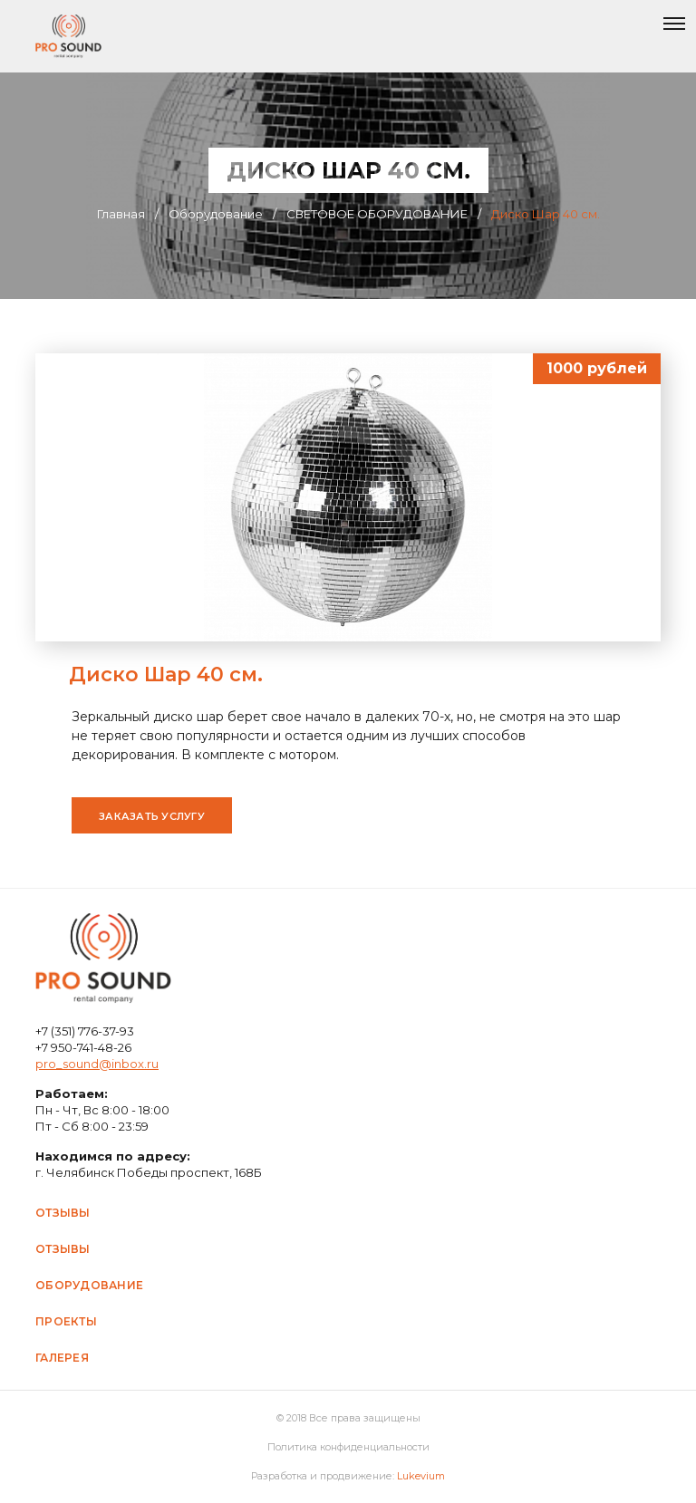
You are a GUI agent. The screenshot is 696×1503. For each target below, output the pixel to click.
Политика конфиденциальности (348, 1446)
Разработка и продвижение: (348, 1475)
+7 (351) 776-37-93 (84, 1031)
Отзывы (63, 1212)
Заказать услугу (152, 816)
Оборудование (89, 1285)
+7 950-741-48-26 (83, 1047)
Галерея (62, 1357)
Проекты (66, 1321)
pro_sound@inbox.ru (97, 1063)
